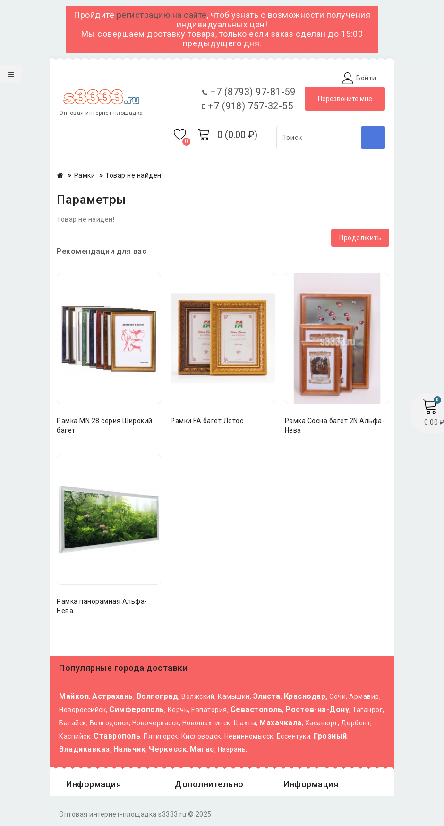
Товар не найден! (134, 175)
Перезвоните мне (345, 99)
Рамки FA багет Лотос (207, 421)
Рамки (84, 175)
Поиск (373, 137)
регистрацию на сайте (162, 15)
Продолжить (360, 238)
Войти (366, 78)
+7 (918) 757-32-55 (247, 106)
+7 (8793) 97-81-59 (248, 91)
